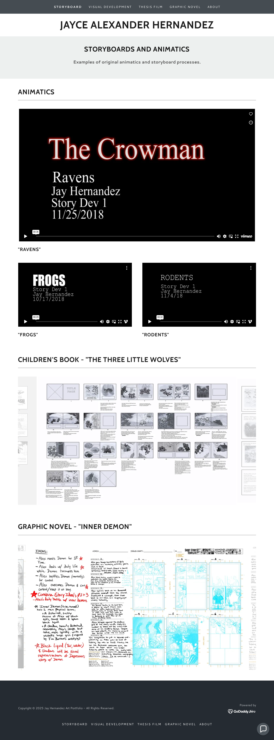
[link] (137, 27)
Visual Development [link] (110, 7)
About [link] (213, 7)
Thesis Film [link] (151, 7)
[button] (263, 729)
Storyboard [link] (68, 7)
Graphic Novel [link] (185, 7)
